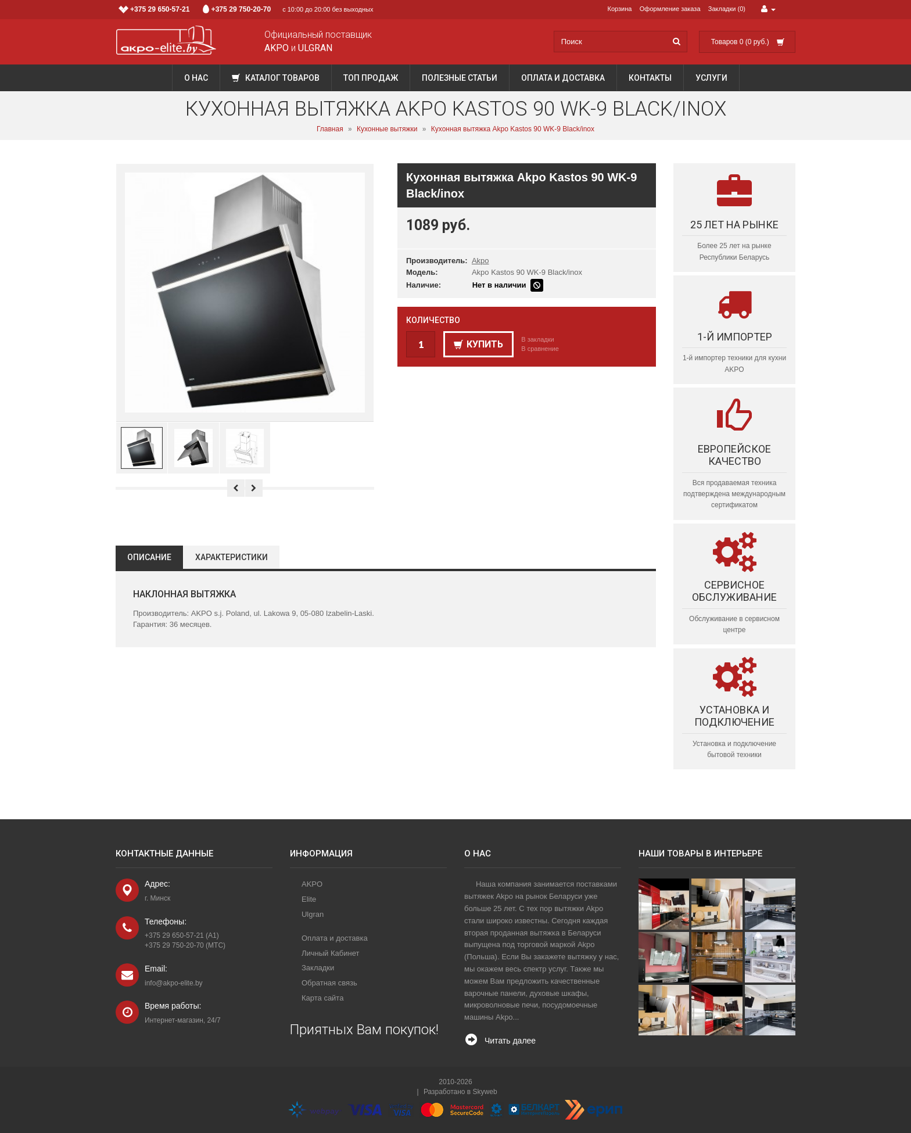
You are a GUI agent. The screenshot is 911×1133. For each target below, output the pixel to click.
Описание (149, 557)
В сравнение (540, 348)
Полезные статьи (459, 78)
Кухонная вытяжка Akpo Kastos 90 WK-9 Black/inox (512, 129)
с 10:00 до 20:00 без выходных (246, 9)
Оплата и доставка (563, 78)
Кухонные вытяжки (387, 129)
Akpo (480, 260)
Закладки (318, 967)
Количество (433, 320)
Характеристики (231, 557)
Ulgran (313, 914)
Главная (330, 129)
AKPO (312, 884)
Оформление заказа (670, 8)
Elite (309, 899)
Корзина (620, 8)
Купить (478, 344)
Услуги (711, 78)
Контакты (650, 78)
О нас (196, 78)
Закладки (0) (726, 8)
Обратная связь (329, 982)
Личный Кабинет (330, 953)
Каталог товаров (276, 78)
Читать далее (510, 1040)
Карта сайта (322, 998)
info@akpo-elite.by (174, 983)
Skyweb (485, 1092)
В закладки (537, 339)
